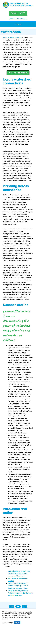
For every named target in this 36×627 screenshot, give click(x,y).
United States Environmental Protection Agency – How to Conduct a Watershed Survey (18, 585)
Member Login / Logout (18, 18)
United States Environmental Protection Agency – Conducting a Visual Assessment (20, 593)
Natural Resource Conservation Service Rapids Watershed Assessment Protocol (19, 573)
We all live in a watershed (12, 37)
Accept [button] (17, 622)
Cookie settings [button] (8, 623)
